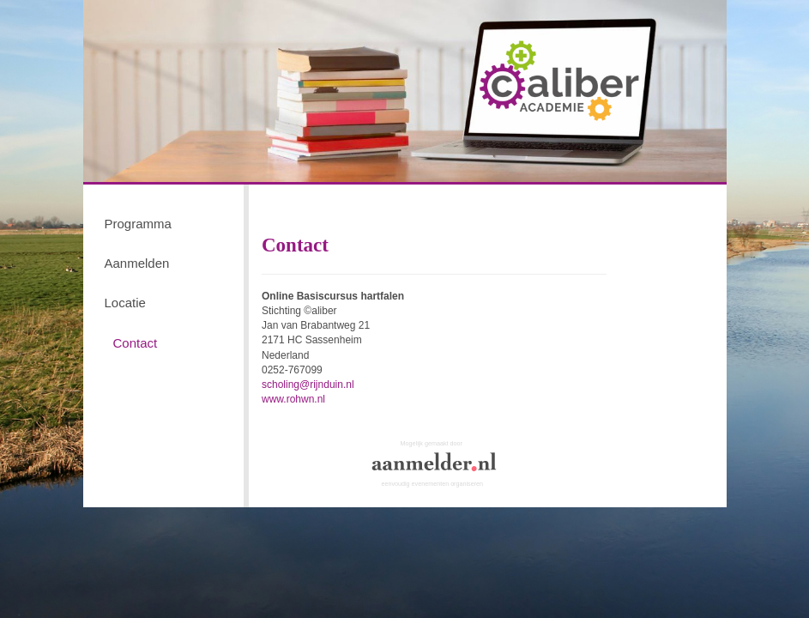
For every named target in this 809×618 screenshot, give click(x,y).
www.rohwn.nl (293, 399)
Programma (138, 223)
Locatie (125, 302)
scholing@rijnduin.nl (308, 385)
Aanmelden (137, 263)
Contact (135, 343)
